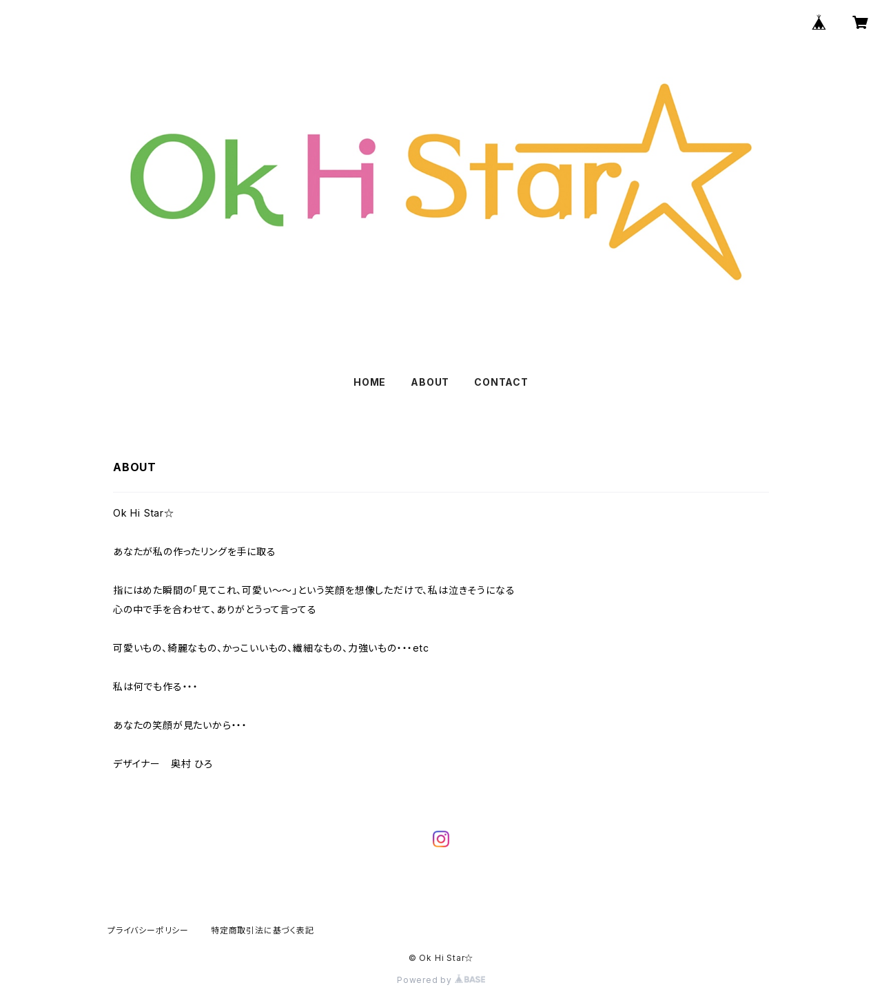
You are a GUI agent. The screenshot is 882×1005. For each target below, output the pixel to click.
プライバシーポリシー (148, 930)
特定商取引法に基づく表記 (262, 930)
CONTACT (501, 382)
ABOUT (430, 382)
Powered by (441, 980)
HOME (369, 382)
